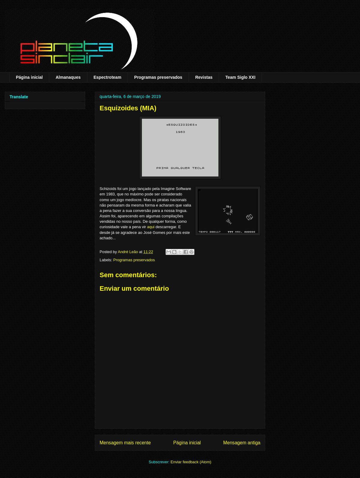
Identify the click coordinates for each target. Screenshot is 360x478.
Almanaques (68, 77)
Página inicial (29, 77)
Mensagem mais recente (125, 442)
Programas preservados (158, 77)
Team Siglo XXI (240, 77)
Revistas (204, 77)
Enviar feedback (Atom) (191, 462)
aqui (150, 227)
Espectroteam (108, 77)
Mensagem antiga (241, 442)
